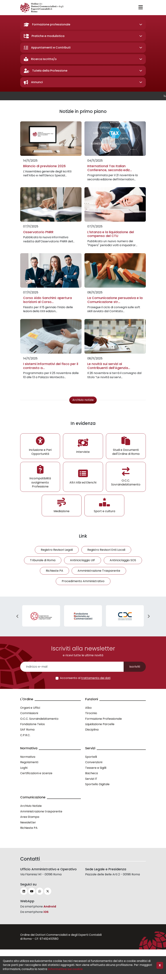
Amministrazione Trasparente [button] (99, 571)
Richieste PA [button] (54, 571)
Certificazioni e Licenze (36, 773)
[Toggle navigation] (141, 7)
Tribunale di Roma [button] (42, 560)
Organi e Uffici (30, 708)
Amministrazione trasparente (41, 811)
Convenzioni (93, 762)
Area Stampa (29, 817)
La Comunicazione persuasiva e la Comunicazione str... (115, 300)
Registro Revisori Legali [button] (57, 550)
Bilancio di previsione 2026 (44, 166)
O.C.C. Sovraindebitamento (39, 719)
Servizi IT (91, 779)
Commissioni (29, 713)
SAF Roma (27, 729)
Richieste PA (29, 828)
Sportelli (91, 757)
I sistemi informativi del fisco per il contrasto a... (50, 366)
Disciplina (92, 729)
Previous (17, 616)
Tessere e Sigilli (95, 768)
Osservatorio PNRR (38, 232)
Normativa (27, 757)
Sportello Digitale (97, 784)
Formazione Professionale (103, 719)
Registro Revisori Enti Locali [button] (106, 550)
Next (148, 616)
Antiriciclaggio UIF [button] (82, 560)
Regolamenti (29, 762)
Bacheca (91, 773)
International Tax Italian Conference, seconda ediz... (109, 168)
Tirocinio (91, 713)
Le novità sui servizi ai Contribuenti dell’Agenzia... (108, 366)
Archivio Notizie (31, 806)
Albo (88, 708)
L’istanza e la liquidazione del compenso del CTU (110, 234)
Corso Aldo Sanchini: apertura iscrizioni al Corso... (47, 300)
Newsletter (28, 822)
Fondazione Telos (32, 724)
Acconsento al (85, 678)
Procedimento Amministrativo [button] (83, 581)
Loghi (23, 768)
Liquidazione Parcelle (99, 724)
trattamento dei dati (95, 678)
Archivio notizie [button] (83, 400)
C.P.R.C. (25, 735)
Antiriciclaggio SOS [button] (123, 560)
